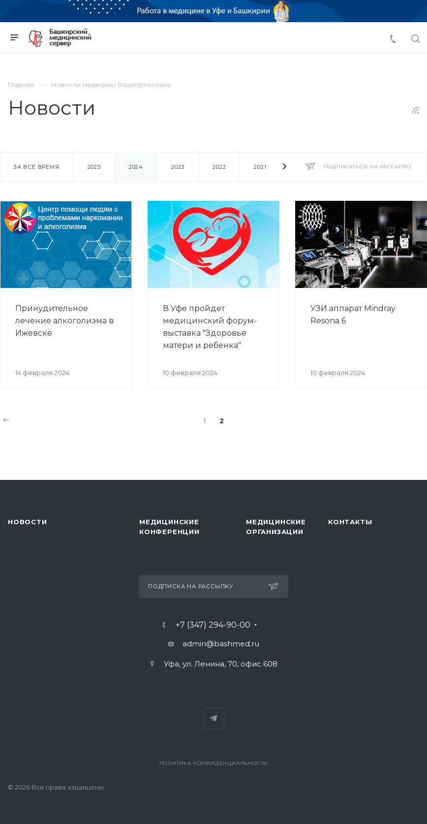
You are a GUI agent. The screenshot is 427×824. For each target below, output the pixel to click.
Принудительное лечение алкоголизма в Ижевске (64, 321)
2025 (94, 166)
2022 (219, 166)
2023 (177, 166)
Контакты (350, 522)
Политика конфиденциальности (213, 763)
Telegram (213, 718)
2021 (260, 166)
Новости (27, 522)
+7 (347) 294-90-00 (213, 625)
